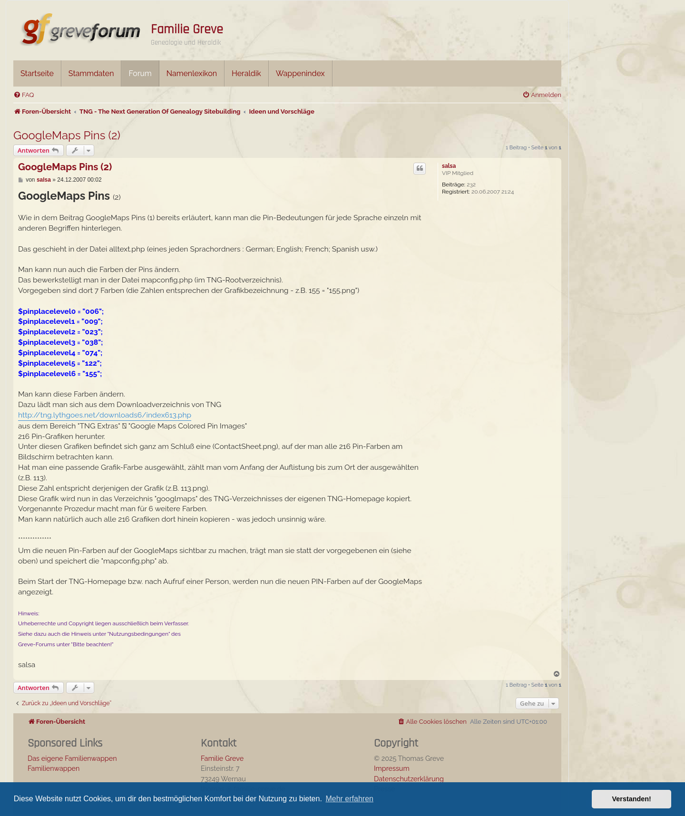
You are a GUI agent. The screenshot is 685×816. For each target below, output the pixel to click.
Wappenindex (300, 73)
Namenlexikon (191, 73)
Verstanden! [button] (631, 799)
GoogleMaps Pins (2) (66, 135)
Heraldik (246, 73)
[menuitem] (23, 95)
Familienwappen (53, 768)
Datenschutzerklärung (409, 779)
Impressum (392, 768)
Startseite (37, 73)
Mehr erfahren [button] (349, 799)
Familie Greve (187, 29)
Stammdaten (91, 73)
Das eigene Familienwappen (72, 758)
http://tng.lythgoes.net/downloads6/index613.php (104, 414)
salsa (449, 166)
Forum (139, 73)
